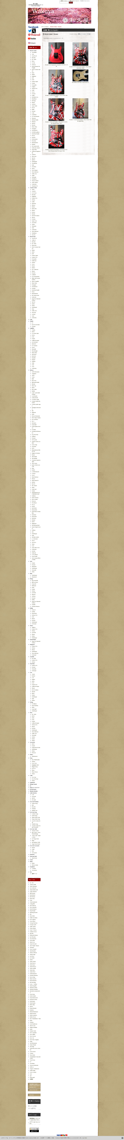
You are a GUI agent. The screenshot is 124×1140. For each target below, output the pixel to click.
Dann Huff (32, 1077)
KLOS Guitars (35, 690)
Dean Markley (35, 705)
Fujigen (33, 86)
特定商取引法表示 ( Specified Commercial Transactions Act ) (34, 1086)
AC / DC (32, 882)
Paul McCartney (33, 999)
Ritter (33, 693)
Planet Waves (35, 772)
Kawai (33, 107)
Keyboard (32, 854)
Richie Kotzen (33, 1013)
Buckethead (32, 895)
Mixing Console (33, 784)
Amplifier (32, 328)
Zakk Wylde (32, 1070)
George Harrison (33, 923)
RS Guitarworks (35, 146)
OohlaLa (34, 495)
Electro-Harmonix (36, 416)
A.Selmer (34, 868)
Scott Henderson (33, 1024)
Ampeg (33, 329)
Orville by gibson (35, 132)
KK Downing (33, 982)
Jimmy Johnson (33, 952)
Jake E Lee (32, 942)
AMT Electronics (35, 371)
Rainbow (32, 1010)
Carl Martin (34, 396)
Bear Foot (34, 380)
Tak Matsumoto (33, 1043)
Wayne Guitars (35, 180)
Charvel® (34, 584)
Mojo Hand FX (35, 480)
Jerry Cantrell (33, 949)
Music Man (34, 126)
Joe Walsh (32, 958)
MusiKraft (34, 577)
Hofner (33, 206)
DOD (33, 414)
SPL (33, 532)
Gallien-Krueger (35, 340)
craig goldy (32, 903)
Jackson (33, 104)
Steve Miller (32, 1034)
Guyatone (34, 446)
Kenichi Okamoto (34, 975)
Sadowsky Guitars (36, 147)
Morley (33, 482)
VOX (33, 366)
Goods (31, 859)
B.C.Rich (34, 658)
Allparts (34, 627)
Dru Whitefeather (36, 759)
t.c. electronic (35, 538)
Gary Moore (32, 921)
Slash (31, 1029)
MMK (33, 599)
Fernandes (34, 85)
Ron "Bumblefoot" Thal (35, 1018)
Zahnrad (34, 552)
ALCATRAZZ (33, 888)
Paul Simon (32, 1001)
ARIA (33, 189)
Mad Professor (35, 477)
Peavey (33, 135)
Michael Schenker (34, 989)
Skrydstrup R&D (35, 525)
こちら (85, 1138)
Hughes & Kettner (36, 453)
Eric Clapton (33, 919)
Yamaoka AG (35, 186)
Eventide (34, 429)
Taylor (33, 224)
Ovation (33, 219)
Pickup (31, 578)
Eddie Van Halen (33, 917)
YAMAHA (34, 184)
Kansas (33, 212)
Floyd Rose (34, 613)
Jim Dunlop (34, 458)
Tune (33, 309)
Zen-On (33, 234)
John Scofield (33, 968)
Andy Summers (33, 891)
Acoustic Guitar (33, 187)
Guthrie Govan (33, 931)
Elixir (33, 707)
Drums (33, 847)
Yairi (33, 227)
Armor (33, 674)
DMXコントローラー (35, 787)
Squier (33, 303)
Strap (31, 758)
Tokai (33, 544)
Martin (33, 213)
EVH (33, 79)
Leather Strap (35, 813)
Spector (33, 158)
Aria (33, 54)
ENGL (33, 335)
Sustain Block (33, 639)
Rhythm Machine (34, 791)
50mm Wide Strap (36, 817)
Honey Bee (34, 208)
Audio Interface (33, 793)
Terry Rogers (35, 170)
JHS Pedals (34, 456)
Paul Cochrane (35, 497)
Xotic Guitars (35, 182)
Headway (34, 203)
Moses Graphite (35, 281)
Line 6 (33, 347)
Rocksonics (34, 516)
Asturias (34, 191)
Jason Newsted (33, 943)
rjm (31, 1075)
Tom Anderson (35, 172)
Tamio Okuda (33, 1044)
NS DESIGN (34, 130)
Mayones (34, 118)
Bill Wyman (32, 893)
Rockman (34, 514)
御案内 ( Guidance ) (64, 0)
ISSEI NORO (33, 996)
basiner (33, 675)
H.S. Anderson (35, 269)
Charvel (33, 64)
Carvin (33, 63)
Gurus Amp (34, 444)
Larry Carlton (33, 984)
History (33, 205)
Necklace (34, 808)
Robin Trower (33, 1017)
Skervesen (34, 156)
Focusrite (34, 796)
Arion (33, 377)
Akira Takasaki (33, 886)
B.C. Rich (34, 59)
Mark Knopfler (33, 985)
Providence (34, 502)
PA (30, 786)
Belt (33, 805)
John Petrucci (33, 966)
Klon (33, 468)
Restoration (34, 509)
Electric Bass (33, 236)
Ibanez (33, 102)
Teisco (33, 168)
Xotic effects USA (36, 547)
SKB (33, 698)
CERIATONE (35, 397)
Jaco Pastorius (33, 938)
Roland (33, 144)
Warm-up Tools (33, 856)
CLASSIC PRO (35, 333)
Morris (33, 217)
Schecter (34, 154)
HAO (33, 448)
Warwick (34, 312)
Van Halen (32, 1063)
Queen (31, 1006)
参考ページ (34, 873)
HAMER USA (35, 97)
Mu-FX (33, 484)
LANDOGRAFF (35, 471)
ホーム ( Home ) (45, 26)
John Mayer (32, 965)
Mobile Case (34, 810)
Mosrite (33, 125)
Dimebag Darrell (33, 912)
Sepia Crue (34, 220)
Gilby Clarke (33, 926)
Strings (31, 702)
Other (33, 571)
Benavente (34, 245)
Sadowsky (34, 297)
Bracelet (34, 806)
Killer (33, 109)
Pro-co (33, 504)
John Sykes (32, 970)
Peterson (34, 501)
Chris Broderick (33, 902)
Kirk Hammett (33, 980)
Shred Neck (34, 858)
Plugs (33, 840)
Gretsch (33, 93)
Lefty (31, 319)
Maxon (33, 478)
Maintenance (35, 756)
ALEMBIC (34, 52)
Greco (33, 92)
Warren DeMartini (34, 1065)
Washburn (34, 179)
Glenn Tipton (33, 928)
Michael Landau (33, 987)
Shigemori (34, 523)
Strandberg (34, 163)
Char (31, 900)
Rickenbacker (35, 142)
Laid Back (34, 114)
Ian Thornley (33, 937)
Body (31, 573)
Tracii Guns (32, 1060)
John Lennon (33, 961)
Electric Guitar (33, 50)
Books (31, 861)
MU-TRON (34, 485)
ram (31, 1074)
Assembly (32, 656)
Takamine (34, 226)
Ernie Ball (34, 424)
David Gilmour (33, 909)
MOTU (33, 798)
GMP (33, 90)
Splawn (33, 159)
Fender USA (34, 198)
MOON (33, 123)
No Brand (34, 623)
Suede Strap (34, 815)
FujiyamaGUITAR (36, 747)
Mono (33, 770)
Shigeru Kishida (33, 1027)
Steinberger (34, 161)
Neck (31, 561)
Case (31, 672)
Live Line (34, 777)
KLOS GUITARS (36, 324)
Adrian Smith (33, 884)
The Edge (32, 1046)
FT (32, 323)
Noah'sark (34, 489)
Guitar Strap (35, 803)
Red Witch (34, 508)
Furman (34, 438)
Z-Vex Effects (35, 554)
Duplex (33, 679)
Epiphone (34, 76)
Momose (34, 121)
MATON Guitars (35, 215)
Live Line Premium (34, 801)
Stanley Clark (33, 1031)
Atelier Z (34, 240)
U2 (30, 1061)
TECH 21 (34, 542)
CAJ (33, 677)
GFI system (34, 439)
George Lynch (33, 924)
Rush (31, 1020)
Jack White (32, 940)
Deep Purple (32, 910)
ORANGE (34, 354)
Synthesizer (32, 782)
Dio (30, 914)
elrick (33, 252)
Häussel (33, 594)
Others (33, 636)
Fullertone (34, 260)
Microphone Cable (36, 842)
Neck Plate (32, 663)
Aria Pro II (34, 56)
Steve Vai (32, 1038)
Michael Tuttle (35, 120)
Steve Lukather (33, 1032)
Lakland (34, 274)
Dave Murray (33, 905)
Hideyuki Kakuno (34, 935)
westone (33, 314)
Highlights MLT (35, 765)
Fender (33, 83)
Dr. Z (33, 421)
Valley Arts (34, 173)
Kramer (33, 111)
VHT (33, 364)
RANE (33, 506)
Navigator (34, 128)
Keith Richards (33, 973)
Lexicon (33, 473)
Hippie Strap (35, 766)
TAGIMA (34, 166)
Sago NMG (34, 149)
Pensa (33, 291)
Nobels (33, 491)
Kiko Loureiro (33, 978)
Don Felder (32, 916)
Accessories (32, 742)
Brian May (32, 898)
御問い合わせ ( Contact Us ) (74, 0)
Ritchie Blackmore (34, 1011)
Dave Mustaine (33, 907)
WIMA (33, 737)
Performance (35, 139)
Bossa (33, 61)
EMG (33, 587)
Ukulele (31, 321)
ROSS (33, 521)
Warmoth (34, 177)
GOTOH (34, 592)
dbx (33, 410)
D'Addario (34, 703)
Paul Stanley (32, 1003)
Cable (31, 775)
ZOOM (33, 551)
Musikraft (34, 566)
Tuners (31, 625)
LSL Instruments (35, 276)
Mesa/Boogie (34, 351)
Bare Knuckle (35, 580)
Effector (31, 370)
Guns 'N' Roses (33, 930)
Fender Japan (35, 81)
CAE (33, 794)
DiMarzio (34, 585)
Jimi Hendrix (33, 950)
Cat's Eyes (34, 193)
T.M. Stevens (33, 1051)
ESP (33, 78)
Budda (33, 391)
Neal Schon (32, 994)
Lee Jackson (34, 345)
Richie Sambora (33, 1015)
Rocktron (34, 518)
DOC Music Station (36, 417)
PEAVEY (34, 356)
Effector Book (35, 865)
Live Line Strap (33, 812)
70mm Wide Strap (36, 819)
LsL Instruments (35, 116)
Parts (31, 712)
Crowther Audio (35, 399)
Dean (33, 72)
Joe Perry (32, 956)
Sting (31, 1041)
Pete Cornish (35, 499)
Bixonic (33, 384)
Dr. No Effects (35, 419)
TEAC (33, 540)
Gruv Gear (34, 763)
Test (31, 872)
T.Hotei (31, 1053)
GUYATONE (35, 342)
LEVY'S (34, 768)
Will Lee (32, 1067)
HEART (32, 933)
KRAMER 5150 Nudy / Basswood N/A (80, 82)
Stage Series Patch (36, 844)
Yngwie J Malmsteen (34, 1068)
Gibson (33, 199)
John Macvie (33, 963)
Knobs (33, 738)
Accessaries (34, 852)
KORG (33, 470)
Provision (34, 140)
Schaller (34, 604)
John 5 (31, 959)
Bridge (31, 608)
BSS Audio (34, 389)
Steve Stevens (33, 1036)
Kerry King (32, 977)
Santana (32, 1022)
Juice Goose (34, 463)
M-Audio (34, 799)
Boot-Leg (34, 385)
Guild (33, 95)
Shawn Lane (32, 1025)
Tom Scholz (32, 1055)
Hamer (33, 266)
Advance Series (35, 830)
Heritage (34, 100)
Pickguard (32, 644)
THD (33, 363)
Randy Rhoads (33, 1008)
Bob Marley (32, 896)
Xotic (33, 316)
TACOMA (34, 222)
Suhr (33, 165)
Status (33, 305)
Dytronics (34, 423)
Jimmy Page (32, 954)
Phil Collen (32, 1004)
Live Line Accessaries (34, 845)
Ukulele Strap (35, 824)
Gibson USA (34, 88)
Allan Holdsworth (34, 889)
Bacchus (34, 57)
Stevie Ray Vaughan (34, 1039)
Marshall (34, 349)
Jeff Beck (32, 947)
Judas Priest (32, 971)
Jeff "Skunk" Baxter (34, 945)
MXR (33, 487)
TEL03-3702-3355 (33, 1089)
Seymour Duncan (35, 606)
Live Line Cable (33, 829)
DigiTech (34, 412)
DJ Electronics (33, 789)
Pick (33, 851)
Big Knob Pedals (35, 382)
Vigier (33, 175)
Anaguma (34, 373)
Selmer (33, 695)
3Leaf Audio (34, 556)
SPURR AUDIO (35, 537)
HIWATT (34, 344)
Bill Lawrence (35, 582)
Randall (33, 357)
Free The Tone (35, 434)
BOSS (33, 331)
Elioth (33, 74)
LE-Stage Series (35, 838)
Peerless (33, 137)
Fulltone (34, 436)
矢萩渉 (31, 1079)
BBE (33, 378)
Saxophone (32, 866)
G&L (33, 616)
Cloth (33, 849)
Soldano (33, 361)
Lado (33, 112)
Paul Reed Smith (35, 133)
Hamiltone (34, 98)
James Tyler (34, 105)
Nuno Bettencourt (34, 997)
